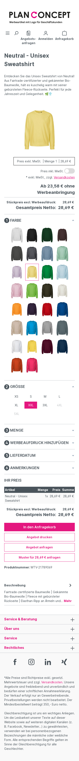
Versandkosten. (52, 682)
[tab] (38, 592)
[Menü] (7, 33)
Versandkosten (64, 177)
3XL (45, 405)
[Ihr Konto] (45, 35)
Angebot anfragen (39, 547)
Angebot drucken (39, 537)
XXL (30, 405)
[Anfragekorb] (64, 35)
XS (16, 396)
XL (16, 405)
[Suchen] (16, 33)
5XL (16, 414)
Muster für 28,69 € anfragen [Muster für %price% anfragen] (39, 557)
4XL (59, 405)
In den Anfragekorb (39, 527)
